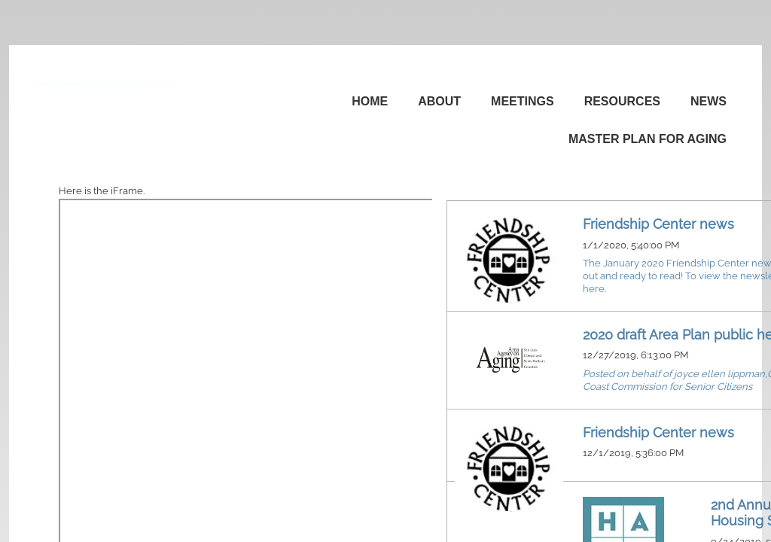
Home (370, 101)
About (439, 101)
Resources (622, 101)
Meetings (522, 101)
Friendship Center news (658, 224)
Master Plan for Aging (647, 138)
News (708, 101)
